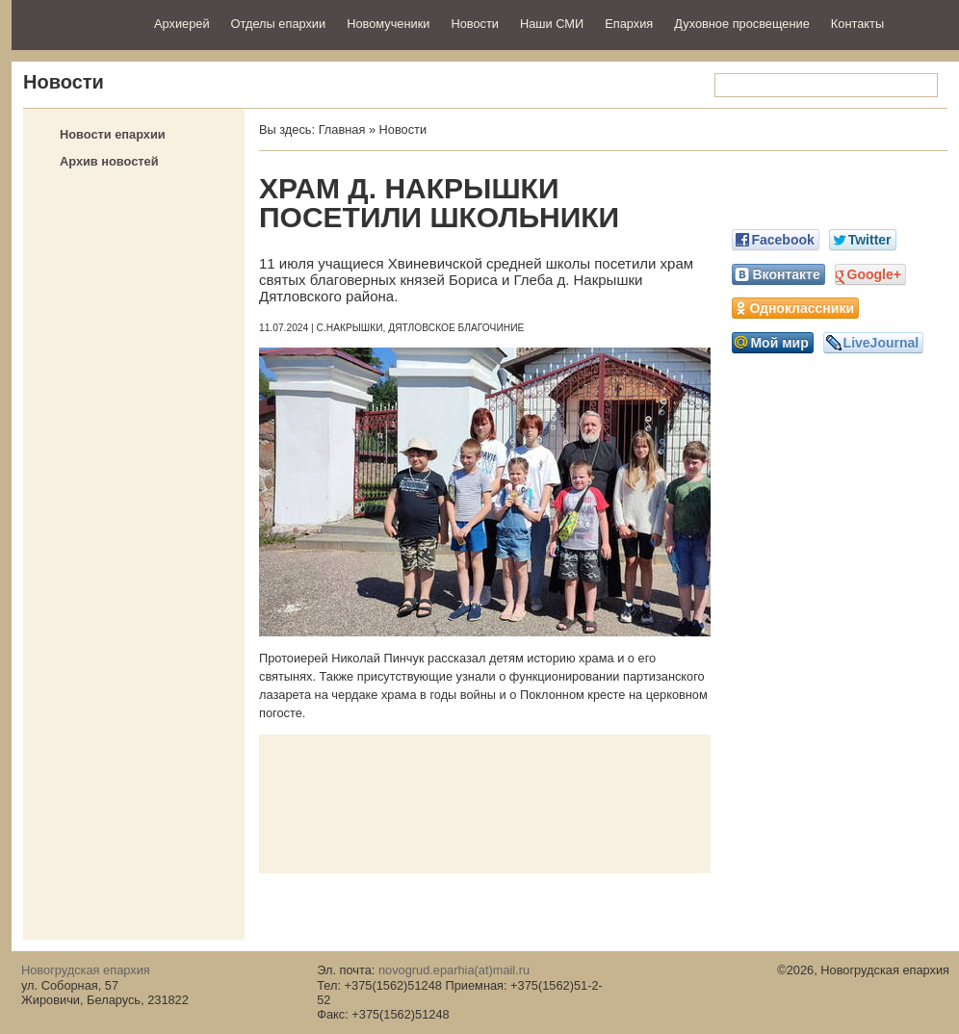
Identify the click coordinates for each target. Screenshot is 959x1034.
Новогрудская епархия (77, 22)
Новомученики (388, 23)
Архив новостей (109, 161)
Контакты (857, 23)
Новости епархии (113, 134)
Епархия (629, 23)
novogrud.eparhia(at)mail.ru (454, 970)
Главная (342, 129)
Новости (475, 23)
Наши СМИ (551, 23)
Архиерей (182, 23)
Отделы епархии (278, 23)
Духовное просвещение (742, 23)
